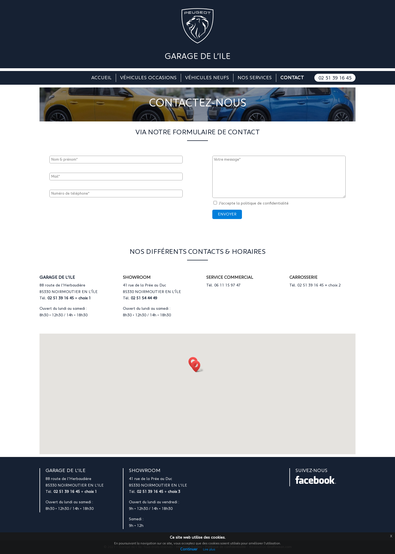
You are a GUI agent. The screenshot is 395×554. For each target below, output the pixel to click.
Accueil (101, 78)
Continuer (189, 549)
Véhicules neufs (207, 78)
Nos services (255, 78)
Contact (292, 78)
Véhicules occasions (148, 78)
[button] (197, 366)
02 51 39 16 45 (334, 78)
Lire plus (209, 549)
